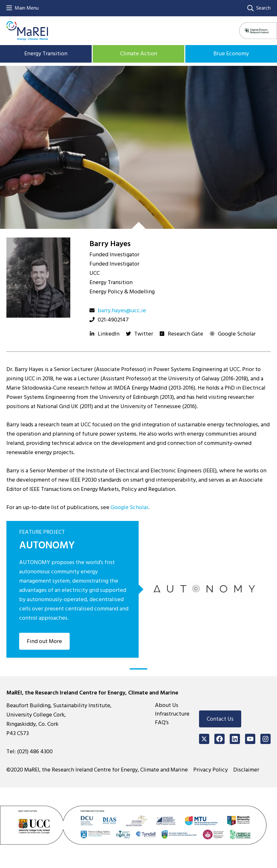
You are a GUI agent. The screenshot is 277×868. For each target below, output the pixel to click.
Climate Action (138, 53)
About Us (166, 705)
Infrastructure (172, 713)
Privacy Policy (210, 769)
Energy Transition (45, 53)
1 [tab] (138, 669)
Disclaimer (246, 769)
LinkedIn (108, 333)
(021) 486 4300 (35, 751)
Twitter (143, 333)
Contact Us (220, 719)
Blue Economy (231, 53)
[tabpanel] (138, 589)
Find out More (44, 641)
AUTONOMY (47, 545)
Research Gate (185, 333)
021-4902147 (113, 319)
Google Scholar (237, 333)
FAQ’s (162, 722)
